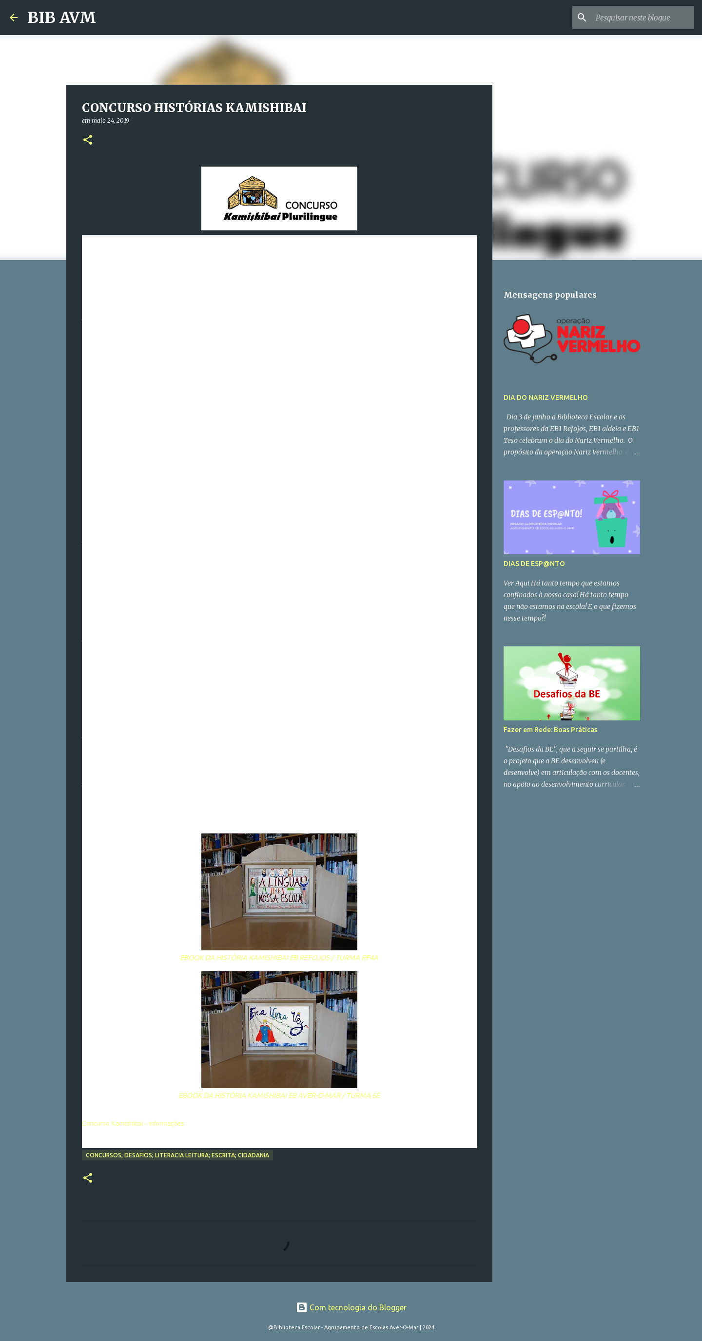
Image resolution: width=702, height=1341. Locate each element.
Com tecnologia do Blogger (351, 1307)
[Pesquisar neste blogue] (643, 17)
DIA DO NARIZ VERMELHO (546, 397)
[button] (88, 140)
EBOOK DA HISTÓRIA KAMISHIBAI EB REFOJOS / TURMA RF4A (279, 957)
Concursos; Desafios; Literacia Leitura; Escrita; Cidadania (177, 1155)
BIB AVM (61, 17)
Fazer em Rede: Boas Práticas (550, 730)
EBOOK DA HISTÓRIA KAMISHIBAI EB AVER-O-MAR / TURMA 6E (279, 1095)
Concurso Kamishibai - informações (133, 1123)
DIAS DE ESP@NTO (534, 563)
